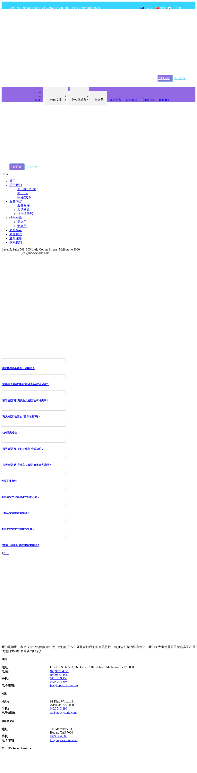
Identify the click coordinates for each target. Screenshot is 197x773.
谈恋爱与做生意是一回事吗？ (18, 368)
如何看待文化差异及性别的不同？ (21, 497)
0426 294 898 (58, 681)
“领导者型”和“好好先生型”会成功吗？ (23, 448)
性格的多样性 (9, 480)
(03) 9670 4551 (27, 8)
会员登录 (180, 78)
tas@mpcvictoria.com (63, 740)
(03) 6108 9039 (90, 8)
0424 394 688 (58, 736)
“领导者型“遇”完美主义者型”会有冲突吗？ (25, 400)
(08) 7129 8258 (57, 8)
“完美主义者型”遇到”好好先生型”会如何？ (25, 384)
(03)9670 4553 (59, 674)
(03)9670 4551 (59, 671)
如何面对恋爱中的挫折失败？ (18, 529)
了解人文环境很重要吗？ (16, 513)
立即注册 (164, 78)
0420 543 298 (58, 708)
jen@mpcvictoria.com (64, 685)
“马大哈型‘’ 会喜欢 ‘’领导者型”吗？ (21, 416)
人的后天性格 (9, 432)
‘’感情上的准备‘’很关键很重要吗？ (20, 545)
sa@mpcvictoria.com (63, 712)
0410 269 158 (58, 678)
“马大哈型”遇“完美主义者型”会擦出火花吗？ (27, 464)
